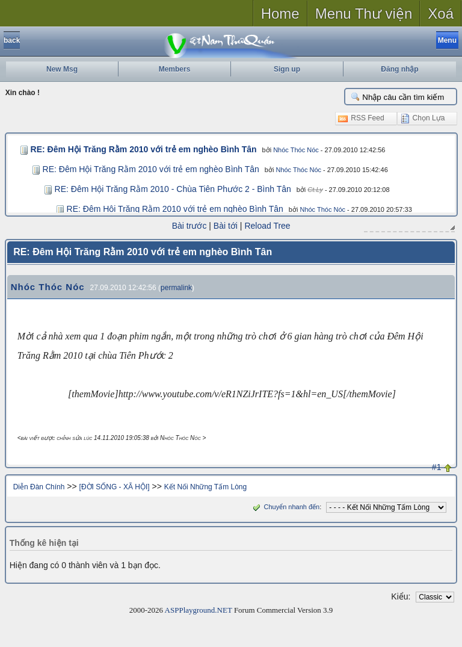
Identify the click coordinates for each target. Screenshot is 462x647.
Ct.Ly (314, 189)
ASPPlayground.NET (198, 609)
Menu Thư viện (364, 13)
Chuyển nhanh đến (284, 506)
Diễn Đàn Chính (39, 486)
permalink (176, 287)
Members (175, 69)
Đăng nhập (399, 69)
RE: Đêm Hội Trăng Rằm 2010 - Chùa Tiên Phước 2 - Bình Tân (173, 189)
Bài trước (189, 226)
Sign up (287, 69)
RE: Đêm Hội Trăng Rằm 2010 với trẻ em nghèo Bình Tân (139, 149)
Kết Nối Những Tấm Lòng (205, 486)
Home (280, 13)
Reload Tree (267, 226)
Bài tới (226, 226)
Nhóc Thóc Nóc (286, 149)
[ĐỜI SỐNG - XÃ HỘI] (114, 486)
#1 (437, 466)
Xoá (441, 13)
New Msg (62, 69)
